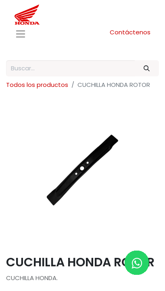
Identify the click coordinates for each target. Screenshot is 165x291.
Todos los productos (37, 84)
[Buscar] (147, 68)
